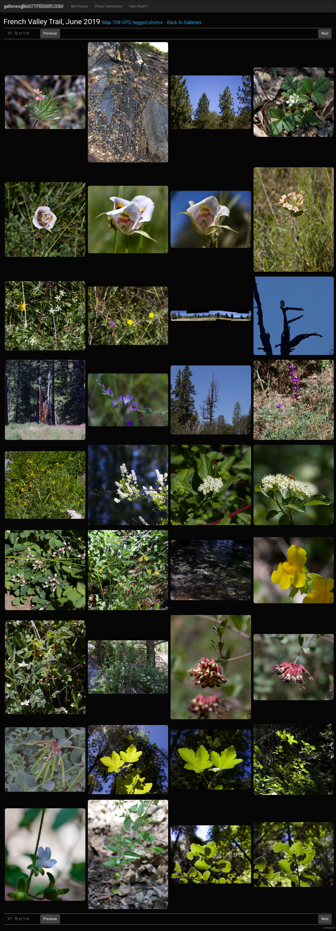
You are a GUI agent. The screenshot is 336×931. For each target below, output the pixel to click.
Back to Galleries (184, 22)
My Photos (79, 6)
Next (324, 33)
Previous (50, 33)
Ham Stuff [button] (139, 6)
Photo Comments (108, 6)
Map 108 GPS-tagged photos (132, 22)
